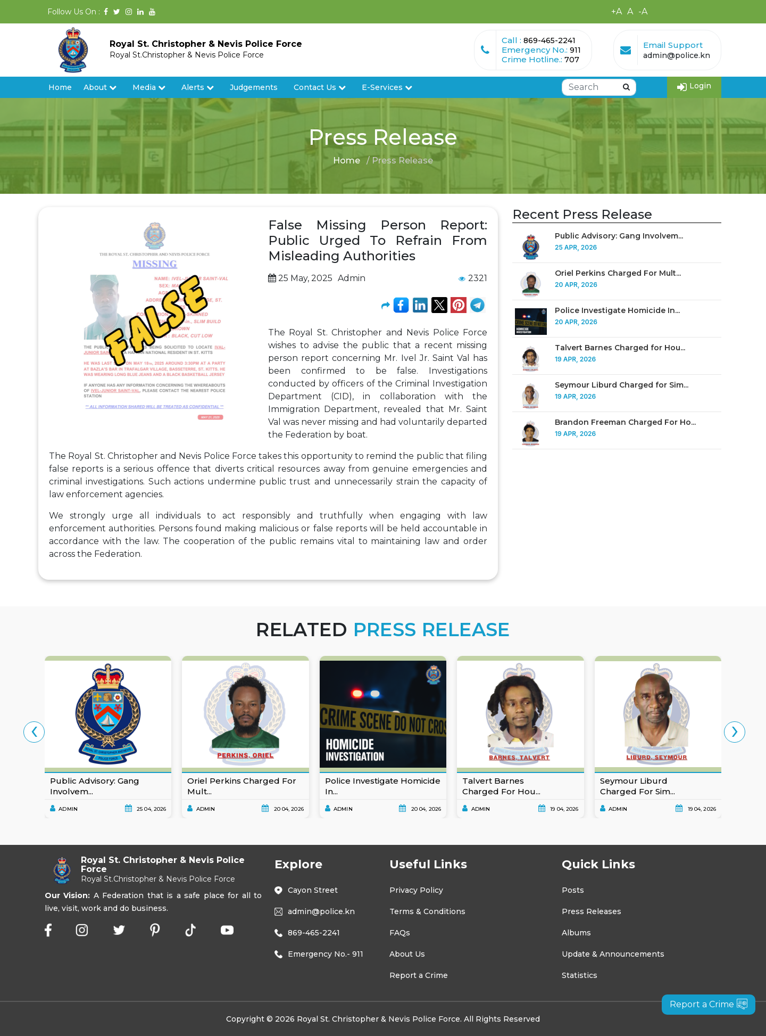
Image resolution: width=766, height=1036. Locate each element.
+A (616, 11)
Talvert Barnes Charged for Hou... (620, 347)
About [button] (100, 87)
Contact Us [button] (320, 87)
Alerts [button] (197, 87)
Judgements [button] (254, 87)
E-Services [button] (387, 87)
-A (642, 11)
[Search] (599, 87)
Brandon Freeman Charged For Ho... (625, 422)
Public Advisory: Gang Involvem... (619, 236)
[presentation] (34, 732)
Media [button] (148, 87)
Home (60, 87)
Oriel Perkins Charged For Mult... (618, 273)
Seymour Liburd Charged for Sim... (621, 385)
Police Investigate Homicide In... (617, 310)
